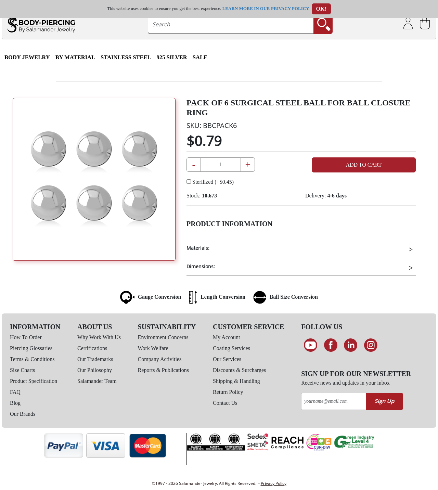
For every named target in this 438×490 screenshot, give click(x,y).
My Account (226, 337)
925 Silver (172, 57)
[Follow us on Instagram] (370, 345)
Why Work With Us (99, 337)
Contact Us (225, 403)
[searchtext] (231, 24)
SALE (200, 57)
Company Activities (160, 359)
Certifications (92, 348)
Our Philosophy (94, 370)
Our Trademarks (95, 359)
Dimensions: (200, 266)
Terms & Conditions (32, 359)
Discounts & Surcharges (239, 370)
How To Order (26, 337)
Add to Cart (364, 165)
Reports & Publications (163, 370)
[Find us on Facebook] (330, 345)
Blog (15, 403)
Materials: (197, 248)
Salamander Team (97, 381)
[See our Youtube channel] (310, 345)
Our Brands (22, 414)
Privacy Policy (273, 483)
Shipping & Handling (236, 381)
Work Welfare (153, 348)
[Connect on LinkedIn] (350, 345)
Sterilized (210, 182)
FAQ (15, 392)
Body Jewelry (27, 57)
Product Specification (33, 381)
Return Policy (228, 392)
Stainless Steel (126, 57)
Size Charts (22, 370)
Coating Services (231, 348)
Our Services (227, 359)
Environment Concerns (163, 337)
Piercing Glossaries (31, 348)
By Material (75, 57)
